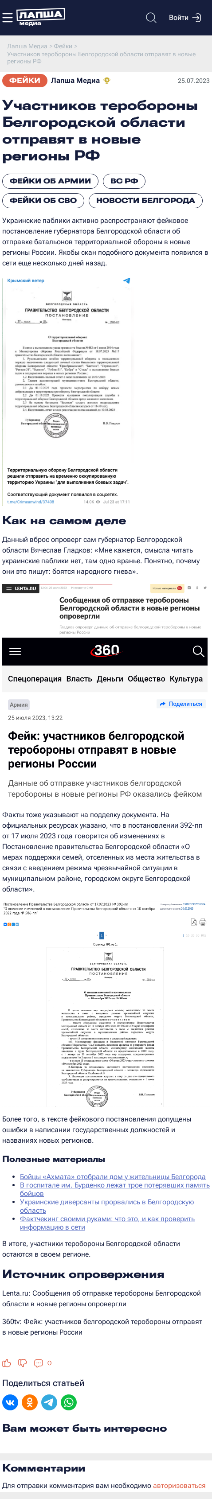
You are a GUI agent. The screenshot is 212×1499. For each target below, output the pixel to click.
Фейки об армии (50, 181)
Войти (185, 17)
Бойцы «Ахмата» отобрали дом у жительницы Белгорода (113, 1176)
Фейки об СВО (43, 200)
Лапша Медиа (75, 80)
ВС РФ (124, 181)
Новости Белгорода (145, 200)
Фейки (24, 80)
